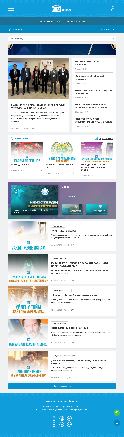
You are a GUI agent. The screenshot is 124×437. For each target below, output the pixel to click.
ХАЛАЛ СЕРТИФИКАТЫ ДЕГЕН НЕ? (61, 166)
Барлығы (71, 196)
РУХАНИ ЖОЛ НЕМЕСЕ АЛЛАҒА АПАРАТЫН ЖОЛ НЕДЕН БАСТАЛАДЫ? (80, 264)
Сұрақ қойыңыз (106, 138)
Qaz (114, 29)
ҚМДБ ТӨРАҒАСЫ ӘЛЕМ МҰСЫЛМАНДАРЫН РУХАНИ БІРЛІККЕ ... (93, 121)
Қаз (103, 29)
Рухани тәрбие (59, 258)
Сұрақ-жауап (21, 139)
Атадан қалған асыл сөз (64, 355)
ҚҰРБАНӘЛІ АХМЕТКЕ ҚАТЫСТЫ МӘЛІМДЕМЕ (91, 63)
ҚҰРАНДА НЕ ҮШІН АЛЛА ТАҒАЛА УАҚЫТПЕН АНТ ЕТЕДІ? (93, 167)
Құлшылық (58, 226)
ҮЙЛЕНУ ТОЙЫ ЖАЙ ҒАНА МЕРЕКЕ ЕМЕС (74, 295)
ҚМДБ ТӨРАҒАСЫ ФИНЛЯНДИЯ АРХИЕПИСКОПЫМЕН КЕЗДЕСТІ (91, 106)
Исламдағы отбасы (61, 291)
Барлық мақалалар (62, 386)
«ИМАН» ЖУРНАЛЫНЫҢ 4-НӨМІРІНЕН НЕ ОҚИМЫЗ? (93, 91)
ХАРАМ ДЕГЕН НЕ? (20, 165)
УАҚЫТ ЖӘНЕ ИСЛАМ (64, 230)
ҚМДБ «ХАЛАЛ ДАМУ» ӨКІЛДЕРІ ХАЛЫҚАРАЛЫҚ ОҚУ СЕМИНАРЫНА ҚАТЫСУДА (38, 106)
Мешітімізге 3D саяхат (68, 401)
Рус (108, 29)
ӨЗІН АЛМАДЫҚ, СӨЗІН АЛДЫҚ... (70, 328)
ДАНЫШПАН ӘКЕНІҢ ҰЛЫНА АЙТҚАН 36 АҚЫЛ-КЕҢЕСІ (78, 362)
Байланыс (50, 401)
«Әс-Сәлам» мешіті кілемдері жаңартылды (89, 77)
